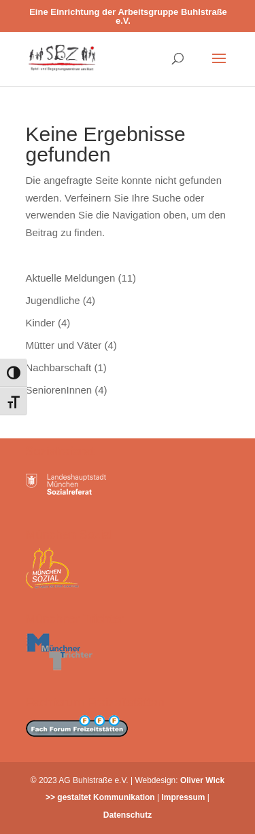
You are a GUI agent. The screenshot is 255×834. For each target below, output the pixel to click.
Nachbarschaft (59, 367)
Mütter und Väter (64, 345)
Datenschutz (127, 815)
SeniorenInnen (59, 390)
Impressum (183, 797)
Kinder (40, 322)
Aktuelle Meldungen (71, 278)
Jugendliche (53, 300)
